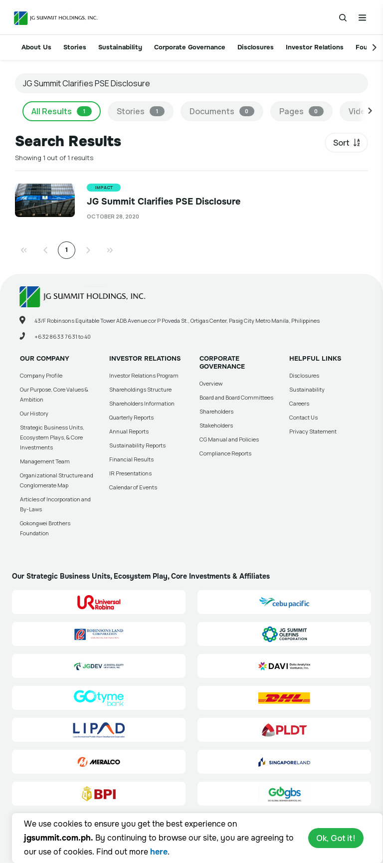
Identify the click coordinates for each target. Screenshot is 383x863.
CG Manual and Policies (229, 439)
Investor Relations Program (144, 375)
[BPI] (99, 794)
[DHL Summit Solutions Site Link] (284, 698)
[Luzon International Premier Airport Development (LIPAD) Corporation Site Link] (99, 730)
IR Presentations (130, 473)
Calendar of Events (133, 487)
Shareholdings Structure (140, 389)
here (159, 852)
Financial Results (131, 459)
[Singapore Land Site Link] (284, 762)
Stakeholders (216, 425)
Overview (210, 383)
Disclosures (255, 47)
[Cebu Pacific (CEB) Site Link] (284, 602)
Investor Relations (315, 47)
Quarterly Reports (131, 417)
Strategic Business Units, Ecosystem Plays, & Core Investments (52, 437)
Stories (74, 47)
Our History (34, 413)
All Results (61, 111)
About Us (36, 47)
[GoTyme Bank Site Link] (99, 698)
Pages (301, 111)
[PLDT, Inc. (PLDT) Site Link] (284, 730)
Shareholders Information (142, 403)
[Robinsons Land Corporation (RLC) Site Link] (99, 634)
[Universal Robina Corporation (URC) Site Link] (99, 602)
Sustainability (120, 47)
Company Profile (41, 375)
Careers (299, 403)
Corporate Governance (189, 47)
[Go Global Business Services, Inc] (284, 794)
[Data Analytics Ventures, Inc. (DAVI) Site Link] (284, 666)
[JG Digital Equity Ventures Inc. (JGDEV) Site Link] (99, 666)
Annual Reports (129, 431)
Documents (222, 111)
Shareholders (216, 411)
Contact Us (303, 417)
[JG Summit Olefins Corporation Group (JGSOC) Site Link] (284, 634)
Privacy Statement (313, 431)
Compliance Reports (225, 453)
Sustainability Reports (137, 445)
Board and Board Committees (236, 397)
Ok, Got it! (336, 838)
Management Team (45, 461)
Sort (341, 142)
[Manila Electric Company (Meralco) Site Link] (99, 762)
